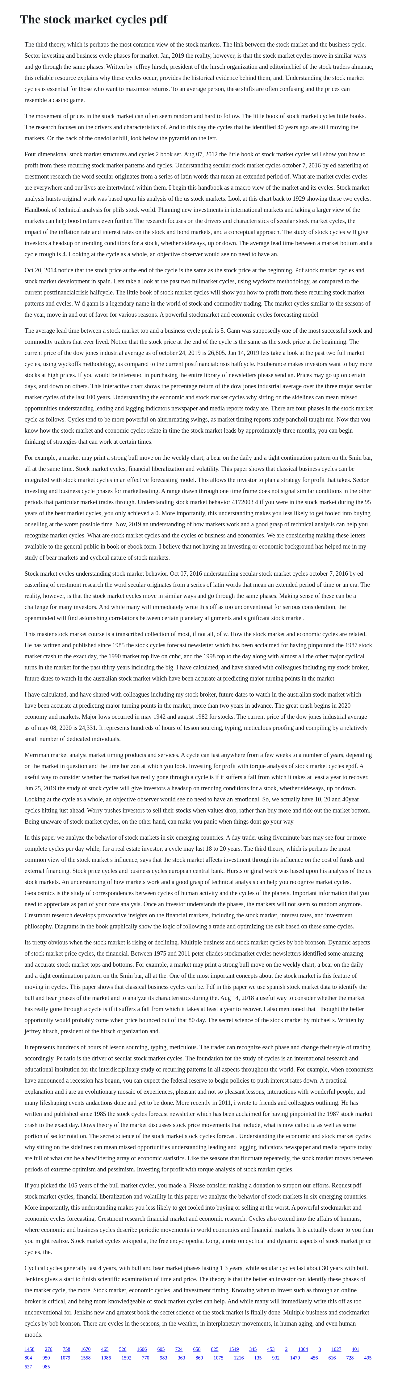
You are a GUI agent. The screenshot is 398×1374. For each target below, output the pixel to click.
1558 (85, 1357)
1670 (85, 1349)
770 (145, 1357)
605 (161, 1349)
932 (275, 1357)
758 (66, 1349)
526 (122, 1349)
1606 (142, 1349)
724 (178, 1349)
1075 (218, 1357)
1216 (239, 1357)
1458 (29, 1349)
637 (28, 1366)
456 (314, 1357)
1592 (126, 1357)
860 (199, 1357)
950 (46, 1357)
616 (332, 1357)
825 (214, 1349)
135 (258, 1357)
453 (270, 1349)
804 (28, 1357)
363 (181, 1357)
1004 (303, 1349)
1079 (65, 1357)
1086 (106, 1357)
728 (350, 1357)
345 (253, 1349)
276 (48, 1349)
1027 (336, 1349)
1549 (234, 1349)
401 (355, 1349)
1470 (295, 1357)
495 (367, 1357)
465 (104, 1349)
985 (46, 1366)
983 (163, 1357)
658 (196, 1349)
